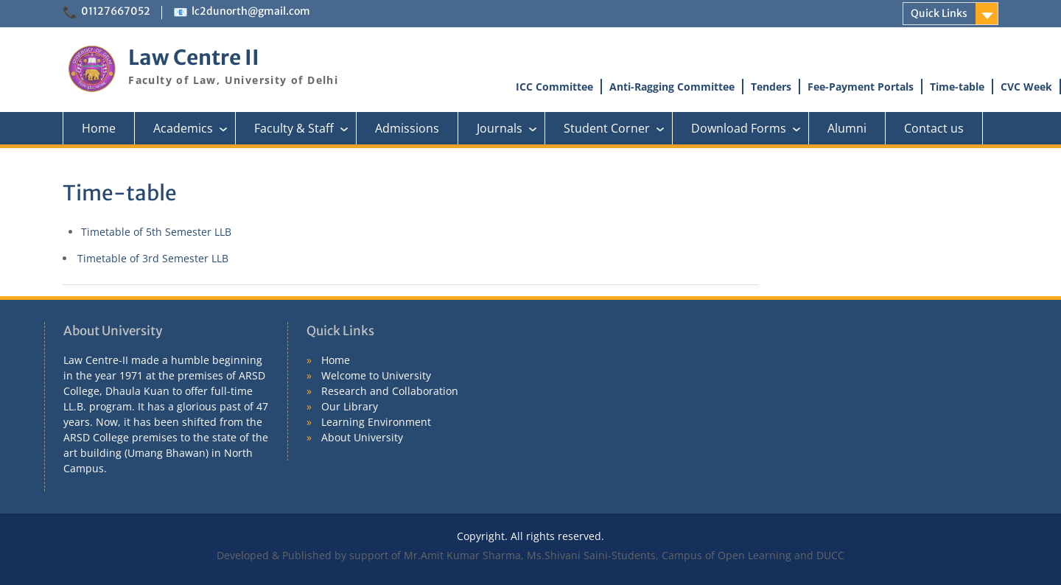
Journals (511, 128)
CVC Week (1026, 87)
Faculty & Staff (305, 128)
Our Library (349, 406)
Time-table (957, 87)
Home (99, 128)
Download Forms (750, 128)
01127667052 (115, 11)
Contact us (934, 128)
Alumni (846, 128)
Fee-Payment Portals (861, 87)
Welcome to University (376, 375)
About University (362, 437)
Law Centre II (193, 57)
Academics (194, 128)
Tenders (771, 87)
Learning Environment (376, 422)
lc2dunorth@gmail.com (251, 11)
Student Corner (618, 128)
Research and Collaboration (389, 391)
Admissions (407, 128)
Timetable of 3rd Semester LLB (152, 258)
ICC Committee (554, 87)
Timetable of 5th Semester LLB (156, 232)
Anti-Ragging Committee (672, 87)
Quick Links (939, 13)
